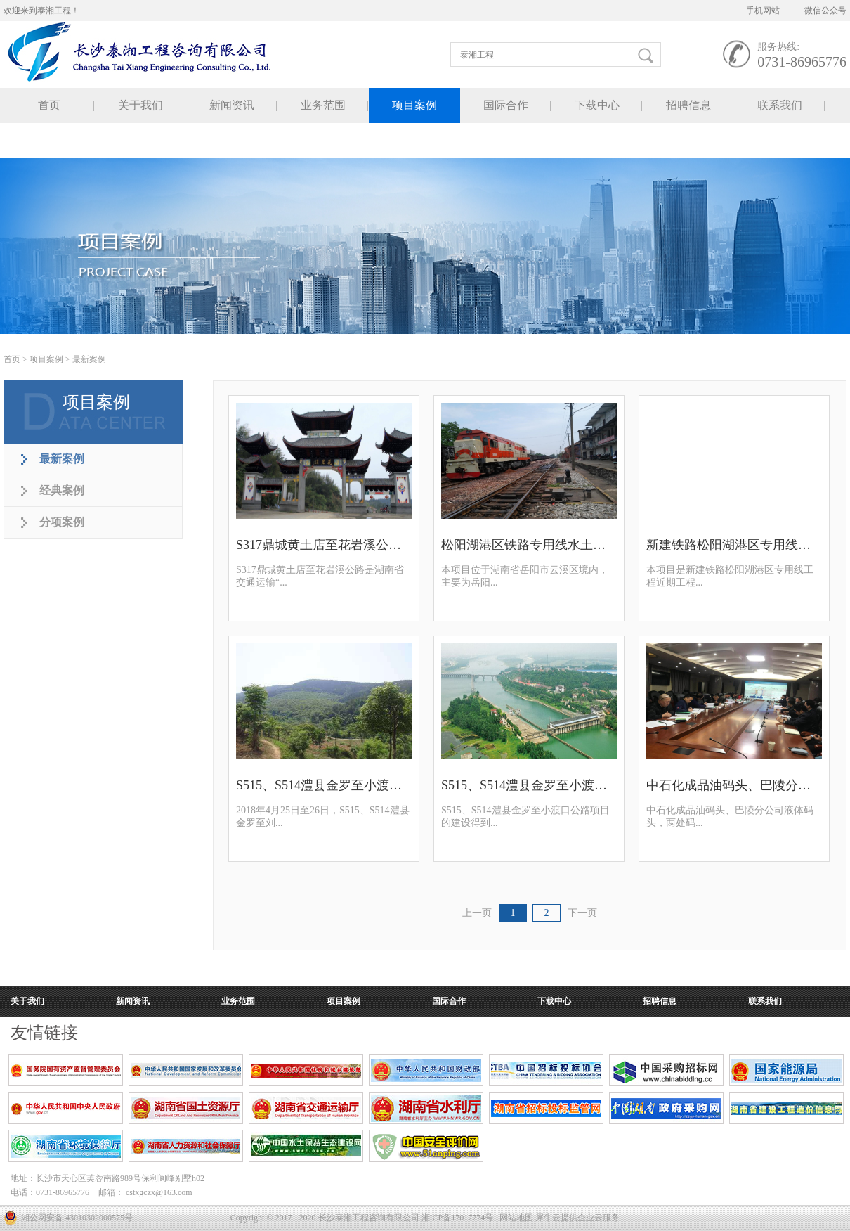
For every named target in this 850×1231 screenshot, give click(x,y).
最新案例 (89, 359)
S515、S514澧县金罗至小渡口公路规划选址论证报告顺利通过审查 (529, 785)
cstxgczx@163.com (159, 1192)
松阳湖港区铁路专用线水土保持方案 (529, 545)
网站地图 (514, 1218)
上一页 (477, 913)
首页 (49, 105)
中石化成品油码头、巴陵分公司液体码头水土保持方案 (734, 785)
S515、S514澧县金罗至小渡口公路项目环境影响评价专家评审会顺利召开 (324, 785)
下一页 (582, 913)
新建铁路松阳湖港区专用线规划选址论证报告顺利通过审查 (734, 545)
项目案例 (46, 359)
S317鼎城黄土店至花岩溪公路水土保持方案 (324, 545)
